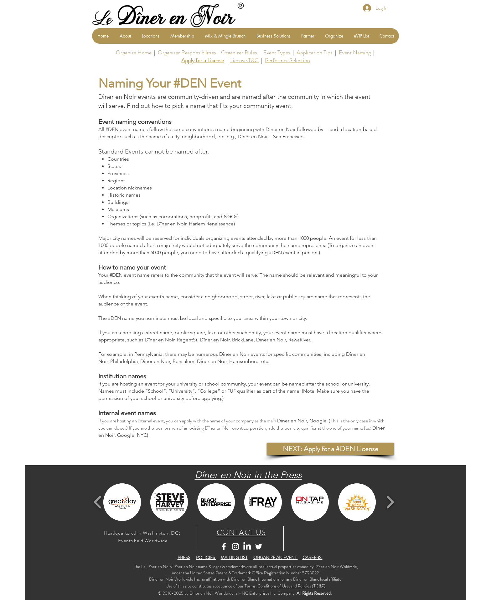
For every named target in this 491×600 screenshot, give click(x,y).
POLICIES (206, 557)
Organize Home (134, 52)
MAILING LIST (234, 557)
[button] (330, 449)
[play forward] (390, 502)
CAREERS (312, 557)
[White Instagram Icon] (235, 546)
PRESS (184, 557)
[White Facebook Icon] (224, 546)
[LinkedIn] (247, 546)
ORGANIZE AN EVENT (275, 557)
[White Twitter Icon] (258, 546)
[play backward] (98, 502)
